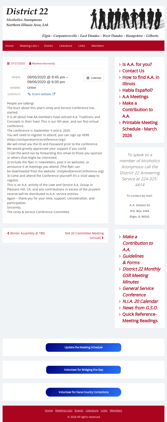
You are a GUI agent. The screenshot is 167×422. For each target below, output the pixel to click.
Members (97, 46)
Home (9, 46)
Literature (65, 46)
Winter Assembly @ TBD (26, 233)
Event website (41, 94)
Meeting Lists (28, 46)
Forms (133, 262)
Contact (130, 71)
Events (48, 46)
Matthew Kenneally (43, 63)
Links (81, 46)
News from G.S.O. (140, 308)
